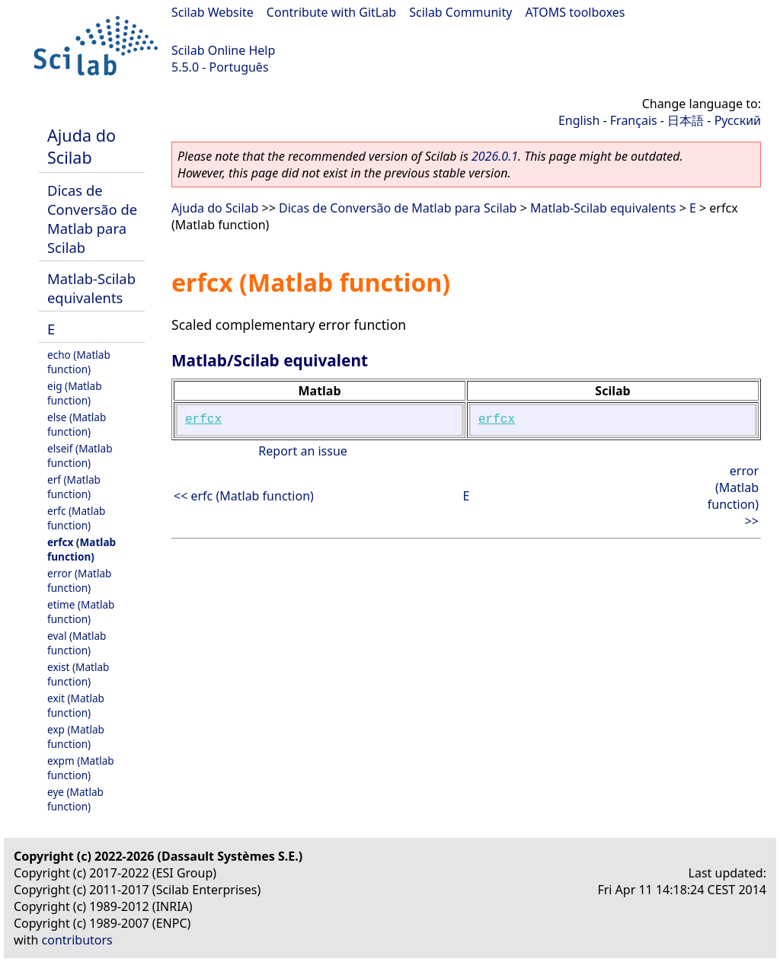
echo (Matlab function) (78, 361)
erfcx (203, 420)
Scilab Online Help (223, 50)
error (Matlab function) (79, 580)
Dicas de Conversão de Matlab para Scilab (92, 219)
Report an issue (302, 451)
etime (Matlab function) (80, 611)
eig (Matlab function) (74, 393)
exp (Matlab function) (75, 736)
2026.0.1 (495, 156)
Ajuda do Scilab (81, 146)
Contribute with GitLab (331, 12)
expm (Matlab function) (80, 767)
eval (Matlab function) (76, 642)
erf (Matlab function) (74, 486)
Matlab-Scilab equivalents (91, 288)
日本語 (685, 120)
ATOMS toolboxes (575, 12)
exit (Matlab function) (75, 705)
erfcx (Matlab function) (81, 549)
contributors (77, 940)
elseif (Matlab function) (80, 455)
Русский (737, 120)
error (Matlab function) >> (733, 495)
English (578, 120)
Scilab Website (212, 12)
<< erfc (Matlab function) (244, 495)
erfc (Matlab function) (76, 517)
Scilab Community (460, 12)
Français (633, 120)
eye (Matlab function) (75, 799)
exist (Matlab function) (78, 674)
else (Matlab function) (76, 424)
